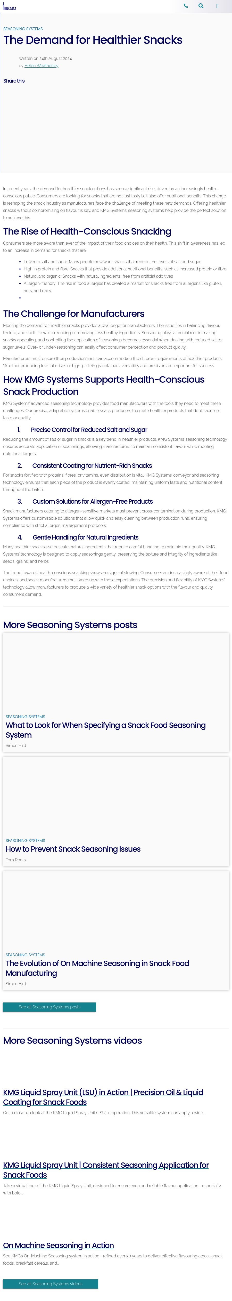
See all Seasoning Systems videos (50, 1283)
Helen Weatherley (41, 65)
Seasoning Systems (23, 29)
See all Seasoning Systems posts (49, 1007)
